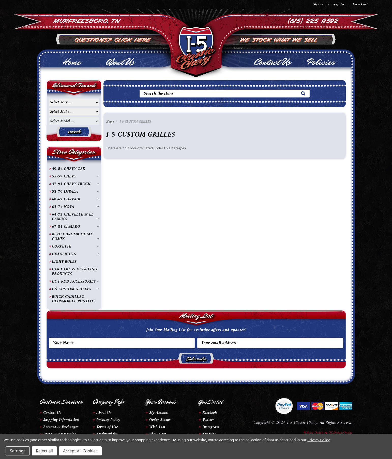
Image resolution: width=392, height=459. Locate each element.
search (74, 131)
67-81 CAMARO (75, 226)
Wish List (157, 427)
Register (338, 4)
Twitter (208, 419)
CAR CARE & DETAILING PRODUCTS (74, 271)
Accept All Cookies (80, 451)
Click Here (133, 39)
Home (71, 62)
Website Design (313, 433)
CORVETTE (75, 246)
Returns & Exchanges (61, 427)
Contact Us (272, 62)
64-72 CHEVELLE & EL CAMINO (75, 217)
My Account (159, 412)
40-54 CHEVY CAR (68, 168)
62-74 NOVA (75, 206)
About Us (120, 62)
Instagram (210, 427)
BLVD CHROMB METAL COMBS (75, 236)
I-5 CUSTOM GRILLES (75, 289)
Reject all (44, 451)
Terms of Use (107, 427)
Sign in (318, 4)
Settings (17, 451)
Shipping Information (61, 419)
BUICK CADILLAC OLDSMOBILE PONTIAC (73, 299)
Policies (321, 62)
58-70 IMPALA (75, 191)
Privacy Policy (108, 419)
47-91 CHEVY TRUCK (75, 184)
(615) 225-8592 (313, 20)
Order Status (160, 419)
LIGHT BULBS (64, 261)
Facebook (209, 412)
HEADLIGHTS (75, 254)
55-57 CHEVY (75, 176)
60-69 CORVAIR (75, 199)
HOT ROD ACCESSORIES (75, 281)
